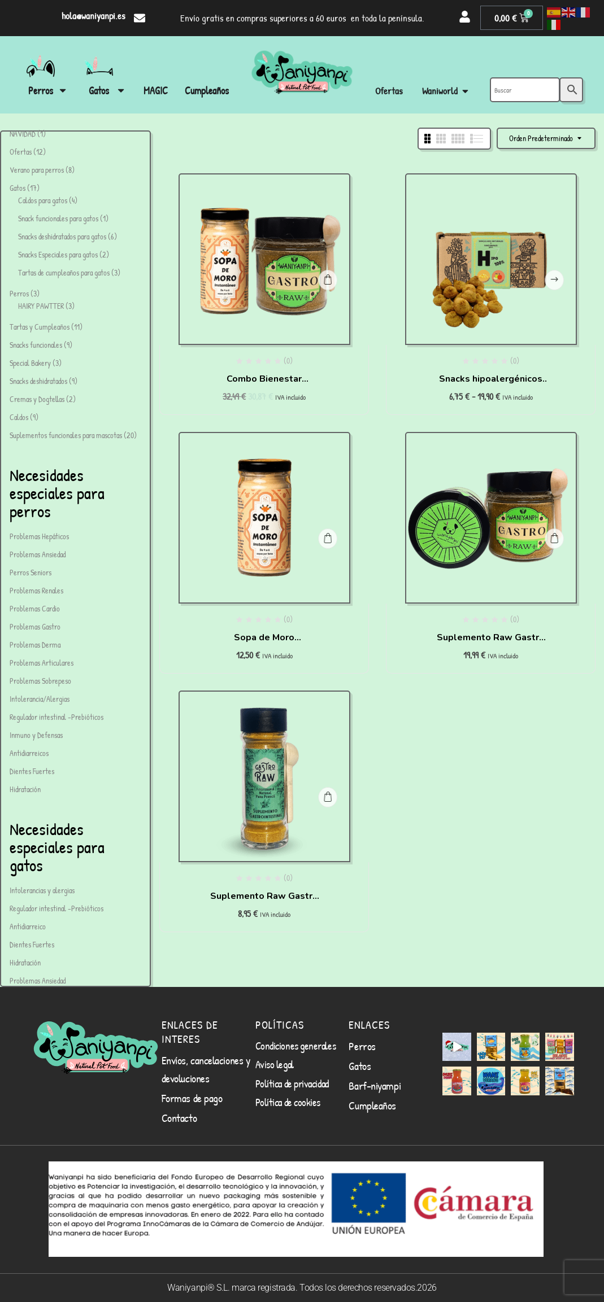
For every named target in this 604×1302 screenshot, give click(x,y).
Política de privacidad (292, 1083)
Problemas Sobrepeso (40, 680)
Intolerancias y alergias (42, 890)
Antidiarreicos (29, 753)
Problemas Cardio (35, 608)
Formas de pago (192, 1098)
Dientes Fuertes (32, 771)
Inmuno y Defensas (36, 734)
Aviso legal (274, 1064)
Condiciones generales (295, 1045)
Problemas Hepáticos (39, 536)
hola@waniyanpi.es (93, 15)
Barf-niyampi (375, 1085)
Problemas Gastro (35, 626)
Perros (362, 1046)
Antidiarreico (28, 926)
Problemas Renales (36, 590)
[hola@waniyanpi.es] (139, 18)
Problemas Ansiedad (38, 554)
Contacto (179, 1117)
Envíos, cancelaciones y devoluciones (206, 1069)
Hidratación (25, 789)
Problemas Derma (35, 644)
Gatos (360, 1065)
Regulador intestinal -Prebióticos (56, 716)
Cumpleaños (372, 1105)
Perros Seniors (30, 572)
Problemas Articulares (41, 662)
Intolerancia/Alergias (39, 698)
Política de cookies (287, 1102)
